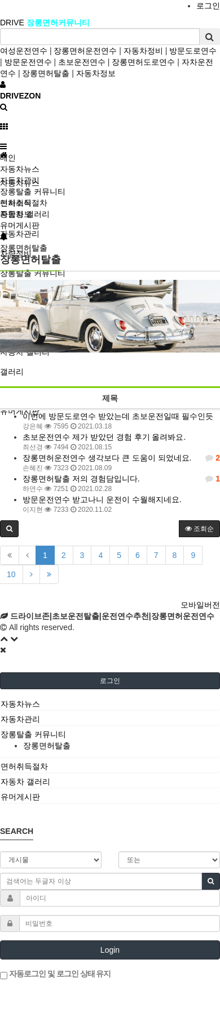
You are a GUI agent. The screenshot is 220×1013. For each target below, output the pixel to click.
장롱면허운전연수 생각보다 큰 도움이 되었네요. (107, 457)
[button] (9, 528)
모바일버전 (200, 604)
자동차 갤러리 (25, 213)
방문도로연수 (193, 50)
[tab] (110, 703)
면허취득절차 (23, 202)
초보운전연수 (81, 61)
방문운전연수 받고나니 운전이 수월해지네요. (102, 499)
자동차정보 (96, 73)
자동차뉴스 (19, 168)
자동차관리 (19, 233)
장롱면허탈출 (45, 73)
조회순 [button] (199, 529)
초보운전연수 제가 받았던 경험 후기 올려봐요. (104, 436)
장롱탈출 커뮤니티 (32, 191)
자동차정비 (143, 50)
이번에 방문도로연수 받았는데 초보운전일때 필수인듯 (118, 416)
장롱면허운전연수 (85, 50)
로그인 (208, 5)
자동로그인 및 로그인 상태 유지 (55, 974)
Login (110, 949)
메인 (8, 157)
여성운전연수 (23, 50)
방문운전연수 (28, 61)
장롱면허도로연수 (143, 61)
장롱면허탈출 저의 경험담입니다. (81, 478)
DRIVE (13, 22)
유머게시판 (19, 225)
